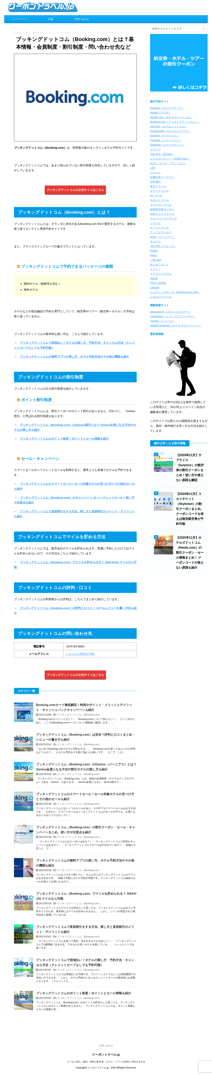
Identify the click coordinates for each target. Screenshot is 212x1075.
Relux (153, 255)
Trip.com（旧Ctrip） (162, 154)
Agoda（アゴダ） (160, 112)
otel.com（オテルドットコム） (168, 126)
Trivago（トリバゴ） (162, 320)
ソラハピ (155, 223)
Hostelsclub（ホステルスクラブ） (170, 131)
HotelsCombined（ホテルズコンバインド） (176, 325)
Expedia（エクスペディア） (167, 108)
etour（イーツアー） (162, 236)
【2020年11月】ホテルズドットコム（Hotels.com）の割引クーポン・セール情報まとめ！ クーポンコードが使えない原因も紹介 (190, 552)
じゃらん (155, 172)
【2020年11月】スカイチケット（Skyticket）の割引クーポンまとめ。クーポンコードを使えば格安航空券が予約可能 (190, 508)
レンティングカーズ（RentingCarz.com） (175, 292)
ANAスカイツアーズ (162, 213)
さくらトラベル (159, 227)
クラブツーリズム (161, 273)
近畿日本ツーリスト (162, 177)
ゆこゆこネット (159, 264)
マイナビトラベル (161, 204)
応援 (50, 19)
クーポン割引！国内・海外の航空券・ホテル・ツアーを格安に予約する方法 (106, 1061)
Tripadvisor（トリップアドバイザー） (173, 316)
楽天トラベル (158, 186)
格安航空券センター (162, 209)
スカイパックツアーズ (163, 218)
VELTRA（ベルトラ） (163, 246)
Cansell (154, 287)
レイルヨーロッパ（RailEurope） (170, 158)
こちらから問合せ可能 (80, 653)
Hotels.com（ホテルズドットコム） (171, 117)
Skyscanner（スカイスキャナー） (170, 311)
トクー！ (155, 269)
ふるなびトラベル (161, 296)
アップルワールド (161, 232)
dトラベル (156, 195)
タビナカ (155, 241)
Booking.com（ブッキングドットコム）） (175, 121)
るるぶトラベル (159, 200)
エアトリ (155, 149)
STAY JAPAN (158, 282)
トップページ (19, 19)
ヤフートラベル (159, 190)
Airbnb (154, 278)
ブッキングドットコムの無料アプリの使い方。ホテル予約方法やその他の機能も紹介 (74, 356)
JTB (152, 167)
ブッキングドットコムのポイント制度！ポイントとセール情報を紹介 (64, 438)
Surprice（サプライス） (164, 135)
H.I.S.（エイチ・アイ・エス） (168, 163)
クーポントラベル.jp (106, 1054)
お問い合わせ (81, 19)
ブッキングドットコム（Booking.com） (79, 714)
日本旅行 (155, 181)
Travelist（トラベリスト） (166, 140)
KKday (154, 250)
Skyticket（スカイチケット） (167, 144)
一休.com (155, 259)
